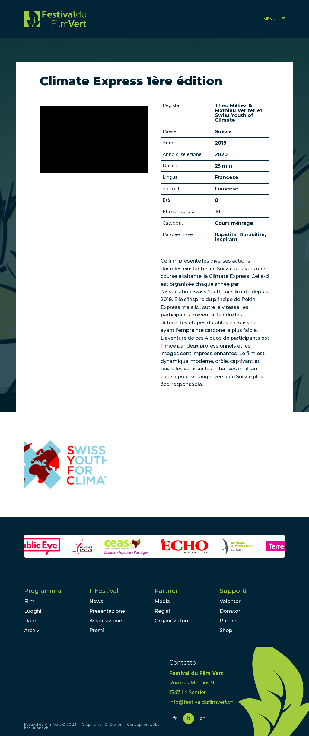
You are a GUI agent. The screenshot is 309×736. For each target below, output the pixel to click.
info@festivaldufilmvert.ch (201, 702)
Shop (226, 630)
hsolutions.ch (36, 728)
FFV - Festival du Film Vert (55, 19)
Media (162, 601)
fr (175, 718)
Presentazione (107, 611)
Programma (43, 590)
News (96, 601)
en (202, 718)
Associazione (105, 621)
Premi (96, 630)
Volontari (231, 601)
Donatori (230, 611)
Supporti (233, 590)
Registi (163, 611)
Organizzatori (171, 621)
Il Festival (104, 590)
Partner (166, 590)
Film (29, 601)
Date (30, 621)
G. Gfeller (113, 724)
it (188, 718)
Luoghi (32, 611)
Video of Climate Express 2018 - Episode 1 (94, 139)
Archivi (32, 630)
